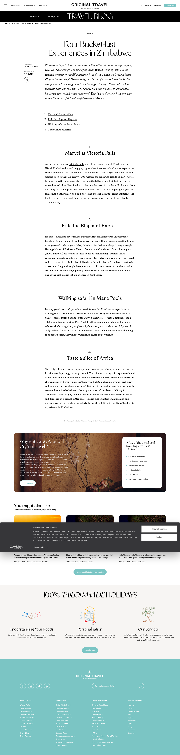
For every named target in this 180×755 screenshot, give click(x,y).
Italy (129, 714)
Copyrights (96, 708)
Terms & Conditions (100, 705)
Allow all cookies (159, 732)
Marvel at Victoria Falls (60, 113)
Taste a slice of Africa (59, 129)
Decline (159, 740)
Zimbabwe (90, 33)
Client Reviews (98, 720)
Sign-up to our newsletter (105, 686)
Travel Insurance (98, 723)
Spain (130, 723)
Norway (131, 705)
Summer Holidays (27, 717)
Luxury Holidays (26, 723)
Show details (38, 750)
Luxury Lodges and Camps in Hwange (83, 550)
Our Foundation (62, 711)
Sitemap (95, 711)
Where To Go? (25, 705)
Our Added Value (63, 708)
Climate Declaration (64, 717)
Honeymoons (25, 708)
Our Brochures (62, 720)
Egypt (130, 717)
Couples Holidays (27, 714)
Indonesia (132, 720)
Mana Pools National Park (84, 313)
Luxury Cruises (26, 720)
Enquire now (28, 483)
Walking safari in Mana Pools (64, 124)
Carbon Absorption (63, 714)
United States (133, 711)
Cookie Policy (97, 714)
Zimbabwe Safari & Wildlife (37, 562)
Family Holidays (26, 711)
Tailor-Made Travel (63, 705)
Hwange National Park (57, 249)
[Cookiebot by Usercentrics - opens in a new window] (16, 750)
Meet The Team (62, 723)
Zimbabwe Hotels (86, 562)
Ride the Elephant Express (62, 119)
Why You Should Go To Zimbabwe (29, 550)
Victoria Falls (76, 164)
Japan (130, 708)
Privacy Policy (97, 717)
